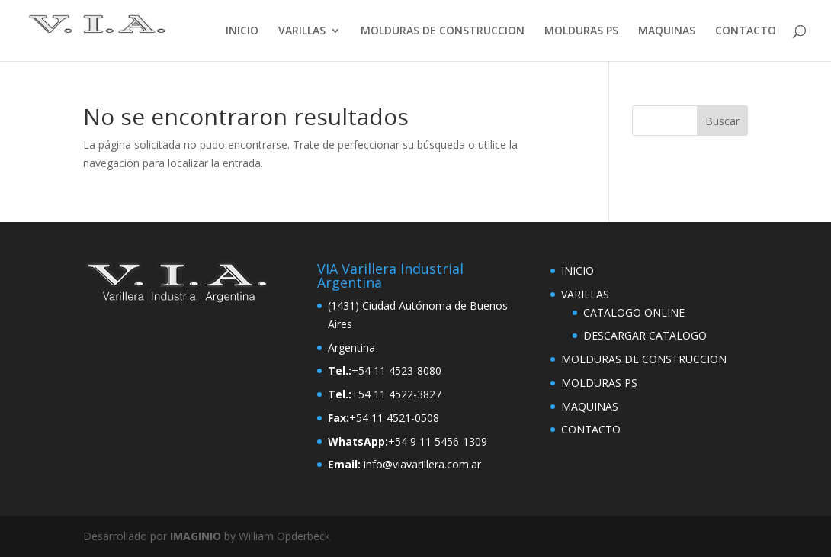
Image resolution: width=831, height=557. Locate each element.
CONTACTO (745, 31)
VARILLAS (302, 31)
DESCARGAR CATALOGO (645, 335)
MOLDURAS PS (581, 31)
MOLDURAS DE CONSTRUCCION (443, 31)
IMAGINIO (195, 536)
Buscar (722, 121)
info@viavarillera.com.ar (422, 464)
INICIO (242, 31)
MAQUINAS (666, 31)
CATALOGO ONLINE (634, 312)
